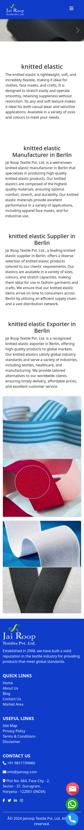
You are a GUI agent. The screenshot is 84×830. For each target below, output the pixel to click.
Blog (6, 693)
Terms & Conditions (19, 736)
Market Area (13, 704)
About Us (10, 688)
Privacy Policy (14, 731)
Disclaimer (11, 741)
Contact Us (12, 698)
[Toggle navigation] (71, 9)
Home (8, 682)
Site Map (10, 725)
